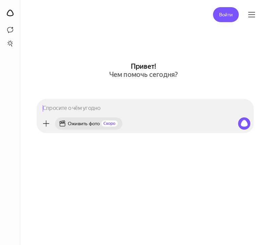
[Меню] (46, 123)
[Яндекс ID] (251, 14)
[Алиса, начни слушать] (244, 123)
